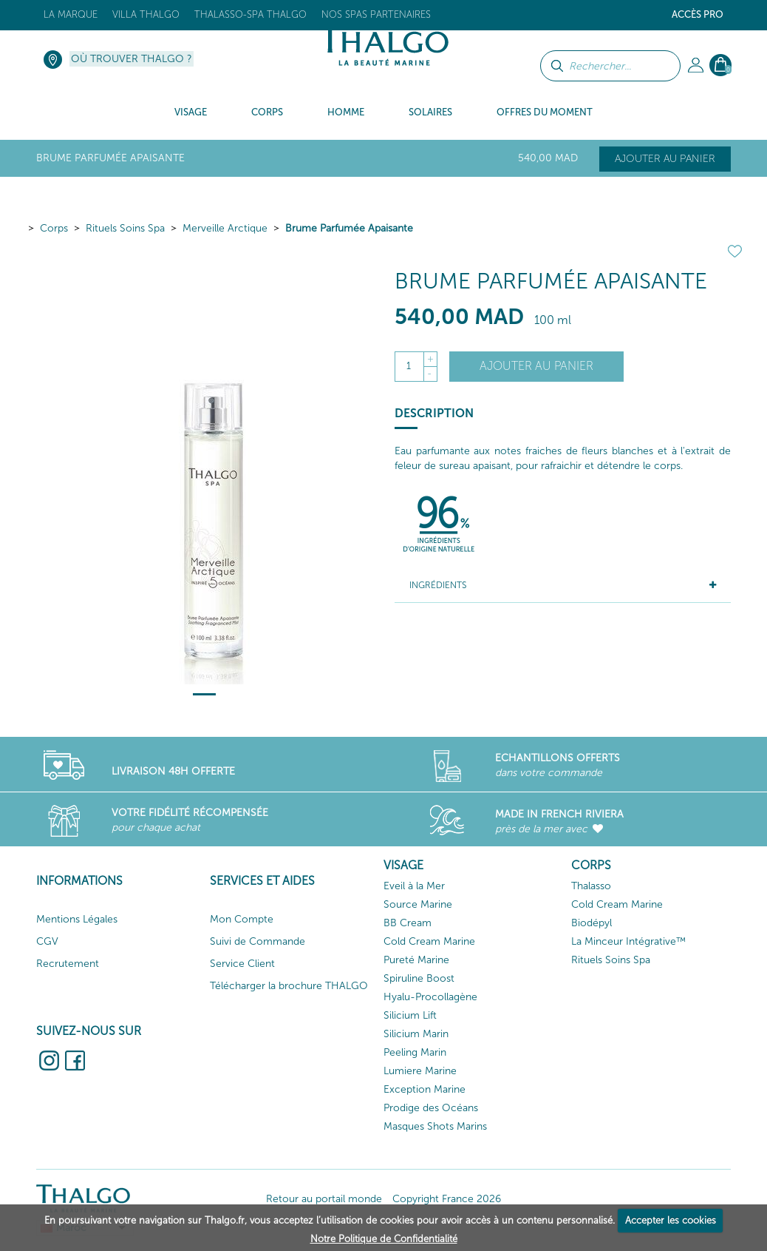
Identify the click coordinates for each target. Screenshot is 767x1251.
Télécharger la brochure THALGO (289, 985)
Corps (54, 228)
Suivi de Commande (257, 941)
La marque (71, 14)
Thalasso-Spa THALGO (250, 14)
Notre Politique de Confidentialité (383, 1238)
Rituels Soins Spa (125, 228)
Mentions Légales (76, 919)
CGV (47, 941)
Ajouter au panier (665, 158)
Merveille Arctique (225, 228)
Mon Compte (241, 919)
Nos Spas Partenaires (376, 14)
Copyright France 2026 (446, 1199)
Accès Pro (697, 14)
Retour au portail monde (324, 1199)
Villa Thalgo (146, 14)
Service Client (242, 963)
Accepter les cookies (670, 1220)
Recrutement (67, 963)
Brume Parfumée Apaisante (349, 228)
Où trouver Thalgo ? (131, 59)
